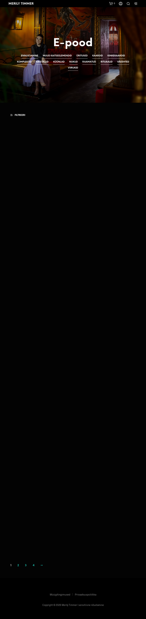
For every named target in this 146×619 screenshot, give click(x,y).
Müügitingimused (60, 593)
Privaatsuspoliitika (85, 593)
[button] (112, 3)
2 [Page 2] (18, 564)
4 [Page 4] (33, 564)
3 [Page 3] (26, 564)
